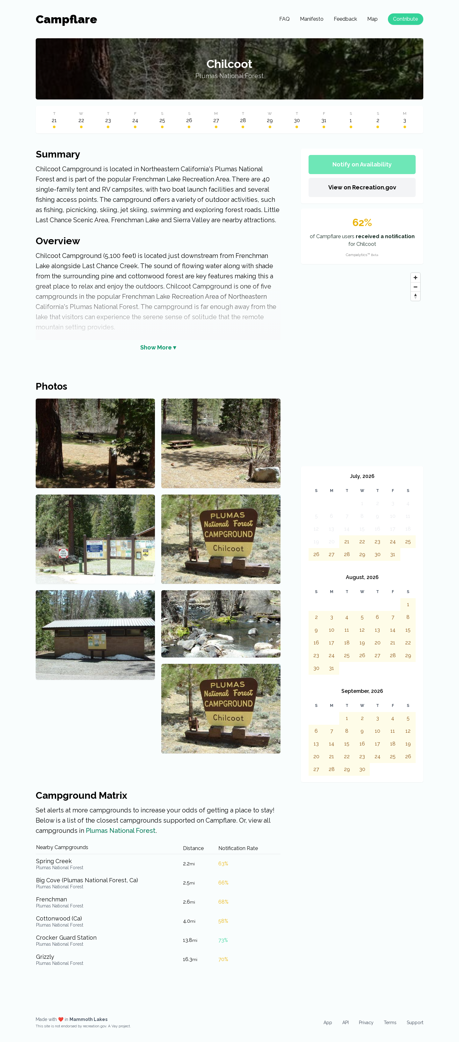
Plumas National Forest (229, 76)
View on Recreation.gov (362, 187)
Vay (115, 1026)
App (328, 1022)
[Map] (362, 365)
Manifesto (312, 19)
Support (415, 1022)
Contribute (405, 19)
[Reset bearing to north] (415, 296)
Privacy (366, 1022)
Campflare (66, 19)
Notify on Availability (362, 164)
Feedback (345, 19)
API (345, 1022)
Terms (390, 1022)
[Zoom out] (415, 286)
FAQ (284, 19)
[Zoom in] (415, 277)
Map (372, 19)
